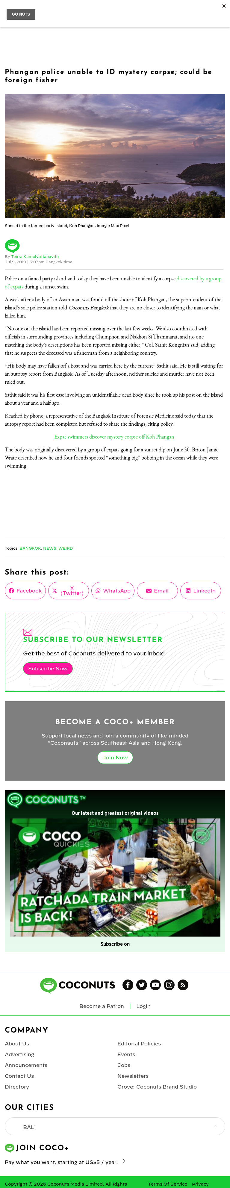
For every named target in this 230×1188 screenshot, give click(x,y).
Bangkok (30, 548)
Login (143, 1006)
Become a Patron (101, 1006)
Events (126, 1054)
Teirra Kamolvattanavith (35, 256)
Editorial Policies (139, 1043)
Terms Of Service (167, 1184)
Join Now (115, 757)
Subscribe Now (48, 668)
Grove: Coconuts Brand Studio (157, 1086)
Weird (65, 548)
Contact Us (19, 1076)
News (49, 548)
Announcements (26, 1065)
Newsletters (133, 1076)
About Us (17, 1043)
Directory (17, 1086)
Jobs (123, 1065)
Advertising (19, 1054)
